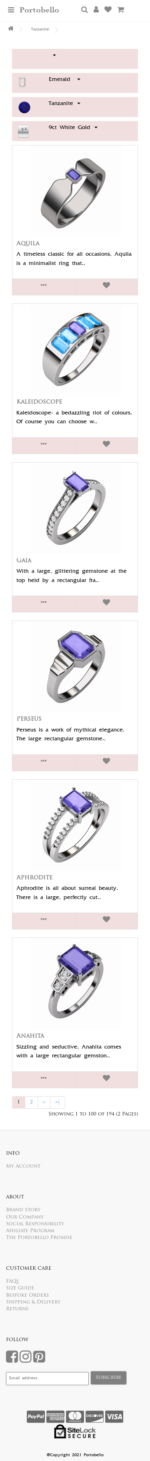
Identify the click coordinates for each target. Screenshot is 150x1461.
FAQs (12, 1281)
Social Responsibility (35, 1224)
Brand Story (23, 1210)
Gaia (23, 561)
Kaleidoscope (39, 402)
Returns (17, 1309)
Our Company (25, 1217)
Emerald (64, 80)
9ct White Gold (73, 128)
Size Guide (20, 1288)
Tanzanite (40, 30)
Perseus (29, 719)
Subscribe (109, 1377)
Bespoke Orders (27, 1295)
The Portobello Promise (39, 1237)
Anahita (30, 1036)
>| (57, 1102)
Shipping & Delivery (33, 1302)
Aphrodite (34, 878)
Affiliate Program (30, 1231)
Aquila (27, 244)
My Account (23, 1166)
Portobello (39, 10)
